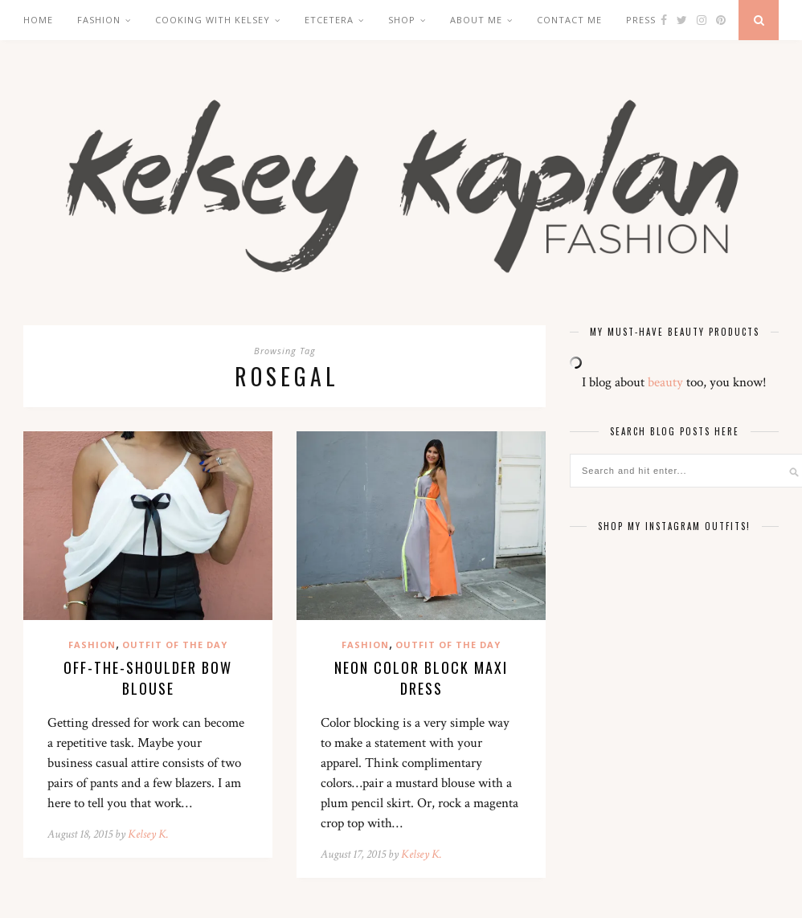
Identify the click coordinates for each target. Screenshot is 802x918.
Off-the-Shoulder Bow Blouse (147, 678)
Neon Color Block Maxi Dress (421, 678)
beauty (665, 382)
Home (38, 20)
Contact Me (569, 20)
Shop (401, 20)
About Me (476, 20)
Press (641, 20)
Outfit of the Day (174, 645)
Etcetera (329, 20)
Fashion (99, 20)
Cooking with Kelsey (212, 20)
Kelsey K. (148, 834)
